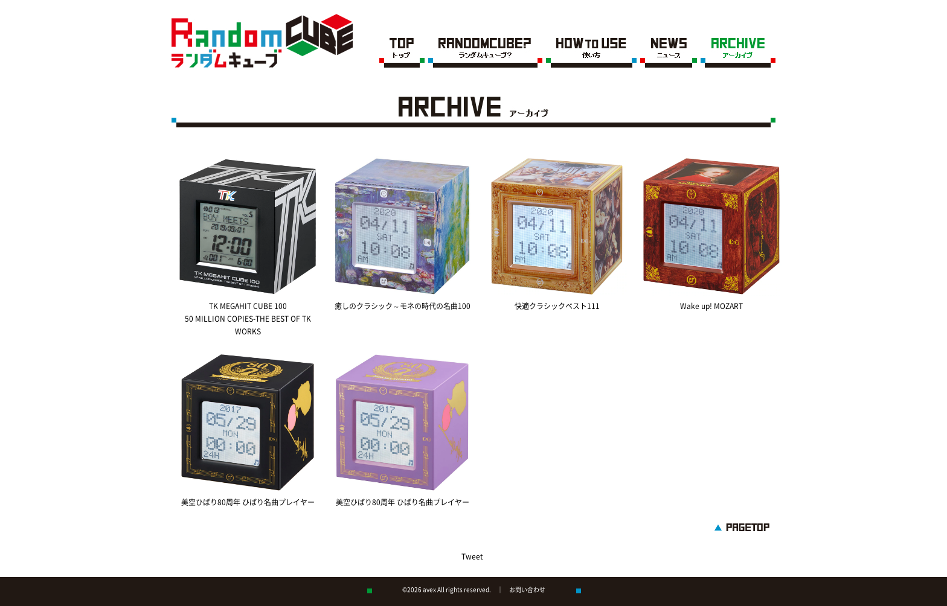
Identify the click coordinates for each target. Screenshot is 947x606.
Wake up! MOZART (711, 306)
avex (429, 590)
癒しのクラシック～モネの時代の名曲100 (402, 306)
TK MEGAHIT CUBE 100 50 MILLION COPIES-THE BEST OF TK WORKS (248, 318)
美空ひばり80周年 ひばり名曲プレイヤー (248, 502)
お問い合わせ (527, 590)
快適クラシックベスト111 (557, 306)
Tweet (472, 556)
